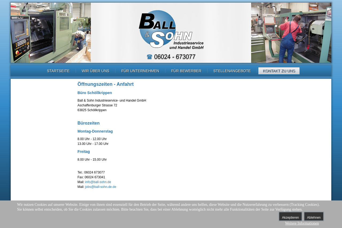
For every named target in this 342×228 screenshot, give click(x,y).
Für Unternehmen (140, 71)
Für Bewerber (186, 71)
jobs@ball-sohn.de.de (100, 187)
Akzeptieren (290, 217)
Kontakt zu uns (279, 71)
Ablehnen (314, 217)
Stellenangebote (232, 71)
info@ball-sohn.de (98, 182)
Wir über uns (95, 71)
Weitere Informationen (302, 223)
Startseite (58, 71)
